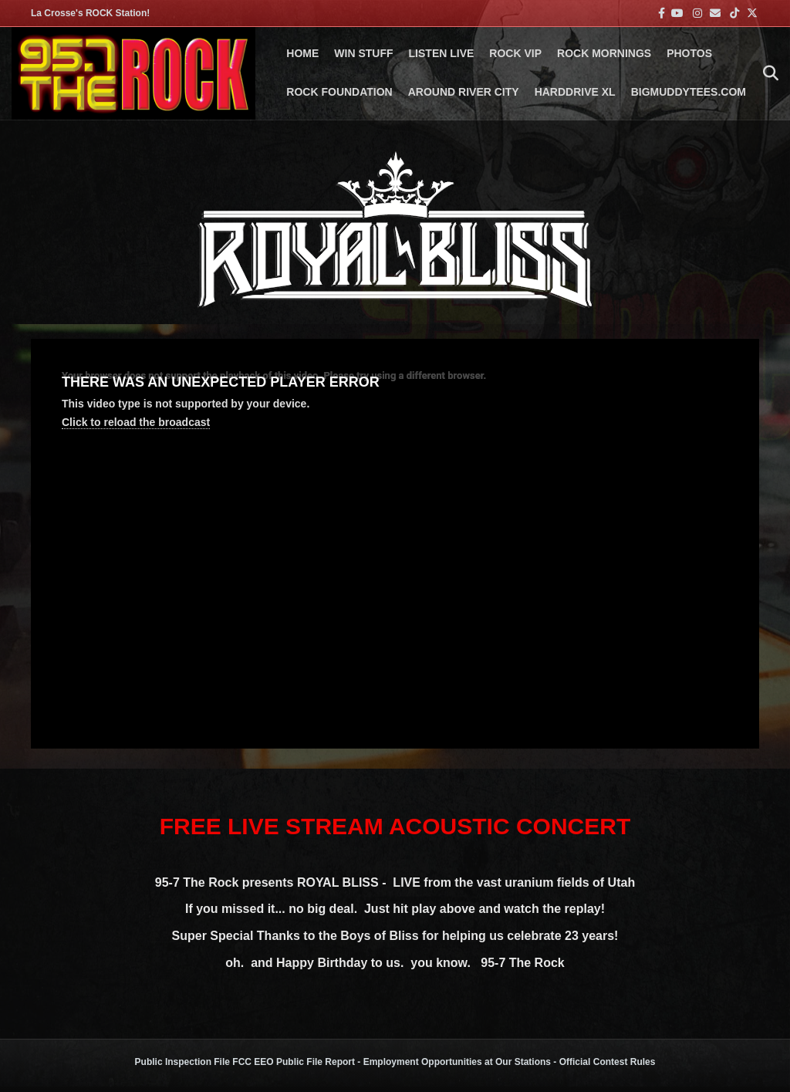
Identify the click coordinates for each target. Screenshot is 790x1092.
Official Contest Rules (607, 1062)
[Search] (766, 73)
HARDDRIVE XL (575, 92)
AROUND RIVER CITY (463, 92)
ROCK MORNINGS (604, 53)
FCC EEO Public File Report (293, 1062)
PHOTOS (689, 53)
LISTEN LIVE (441, 53)
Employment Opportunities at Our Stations (457, 1062)
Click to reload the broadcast (136, 422)
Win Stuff (363, 53)
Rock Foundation (339, 92)
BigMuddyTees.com (688, 92)
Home (302, 53)
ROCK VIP (515, 53)
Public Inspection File (182, 1062)
